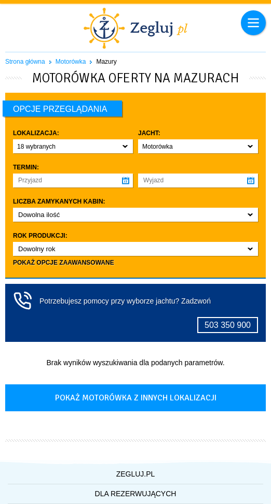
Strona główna (25, 61)
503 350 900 (228, 325)
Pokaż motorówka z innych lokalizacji (135, 398)
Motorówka (71, 61)
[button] (73, 146)
